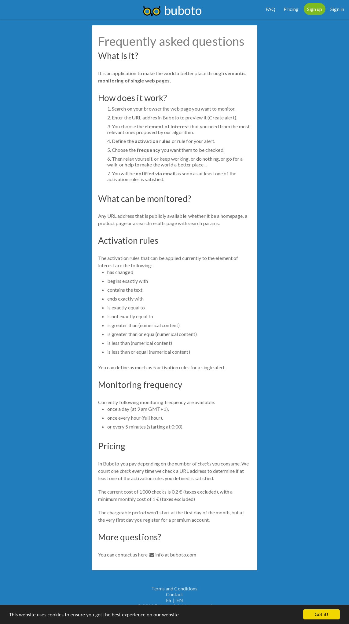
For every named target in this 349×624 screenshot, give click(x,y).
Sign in (337, 9)
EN (179, 600)
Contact (174, 594)
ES (168, 600)
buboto (183, 10)
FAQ (270, 9)
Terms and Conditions (174, 588)
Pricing (291, 9)
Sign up (314, 9)
